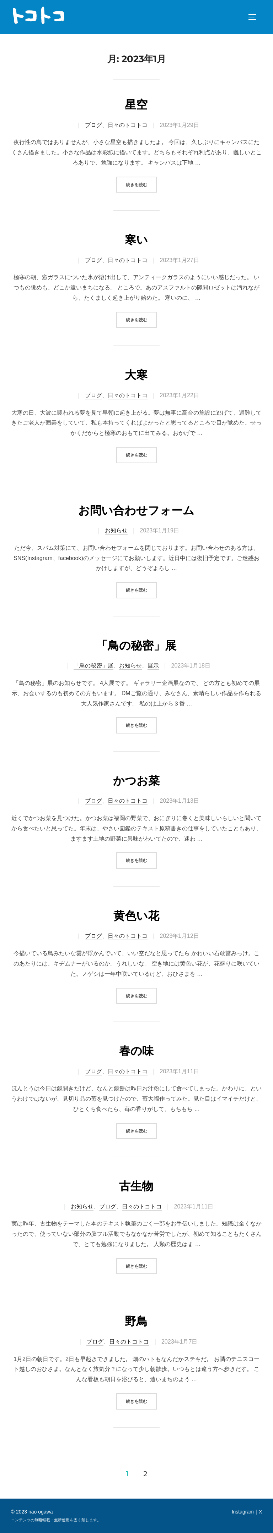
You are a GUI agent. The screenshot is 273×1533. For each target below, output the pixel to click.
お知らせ (116, 530)
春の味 (136, 1051)
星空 (136, 104)
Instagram (243, 1512)
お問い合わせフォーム (136, 510)
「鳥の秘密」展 (136, 645)
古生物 (136, 1186)
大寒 (136, 375)
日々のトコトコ (128, 125)
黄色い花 (136, 915)
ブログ (93, 125)
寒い (136, 239)
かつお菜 (136, 780)
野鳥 (136, 1321)
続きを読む (141, 184)
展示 (153, 666)
